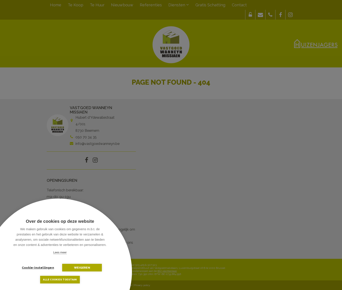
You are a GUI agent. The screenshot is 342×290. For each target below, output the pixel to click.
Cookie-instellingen (38, 267)
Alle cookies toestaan (60, 279)
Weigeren (82, 267)
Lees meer (60, 252)
